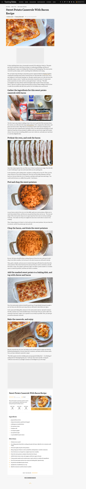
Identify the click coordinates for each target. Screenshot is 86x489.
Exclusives (33, 2)
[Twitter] (62, 2)
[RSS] (73, 2)
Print (24, 397)
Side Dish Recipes (22, 6)
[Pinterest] (67, 2)
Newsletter (80, 1)
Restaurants (41, 2)
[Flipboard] (65, 2)
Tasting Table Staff (19, 16)
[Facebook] (60, 2)
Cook (54, 2)
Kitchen (49, 2)
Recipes (21, 2)
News (26, 2)
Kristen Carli (10, 16)
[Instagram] (71, 2)
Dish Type (13, 6)
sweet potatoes (30, 125)
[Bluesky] (69, 2)
